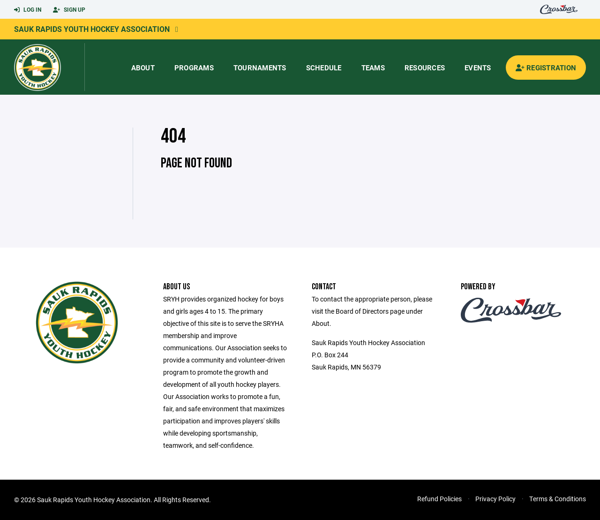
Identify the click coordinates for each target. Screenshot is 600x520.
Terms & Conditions (557, 498)
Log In (27, 10)
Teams (373, 67)
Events (478, 67)
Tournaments (259, 67)
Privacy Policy (495, 498)
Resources (425, 67)
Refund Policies (439, 498)
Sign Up (69, 10)
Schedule (324, 67)
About (143, 67)
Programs (194, 67)
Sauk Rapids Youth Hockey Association (92, 29)
